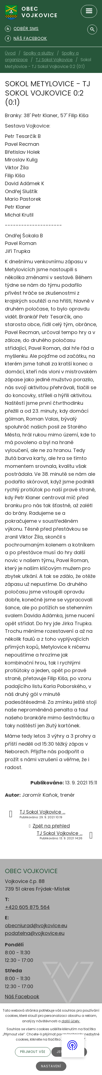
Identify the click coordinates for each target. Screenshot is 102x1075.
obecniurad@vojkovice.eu (36, 925)
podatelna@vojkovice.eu (34, 933)
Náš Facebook (22, 996)
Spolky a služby (38, 53)
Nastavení (51, 1066)
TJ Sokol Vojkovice (54, 60)
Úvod (10, 53)
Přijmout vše (32, 1051)
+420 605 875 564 (27, 907)
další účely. (70, 1021)
